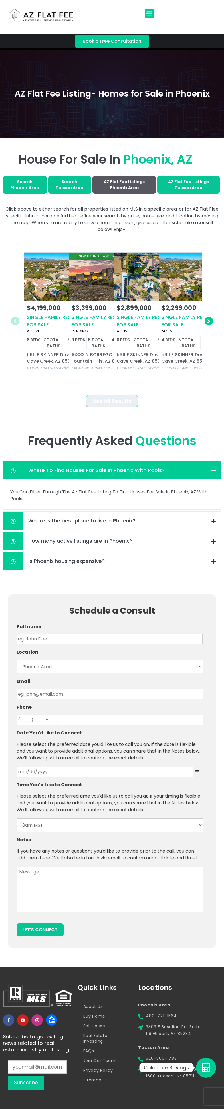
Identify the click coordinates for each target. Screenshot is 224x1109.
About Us (93, 1006)
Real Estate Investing (95, 1038)
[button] (149, 13)
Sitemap (92, 1080)
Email (23, 682)
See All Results (112, 401)
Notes (24, 840)
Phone (24, 707)
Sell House (94, 1026)
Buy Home (94, 1016)
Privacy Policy (98, 1070)
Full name (29, 627)
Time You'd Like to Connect (49, 785)
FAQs (88, 1051)
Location (27, 652)
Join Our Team (99, 1060)
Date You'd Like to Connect (49, 733)
